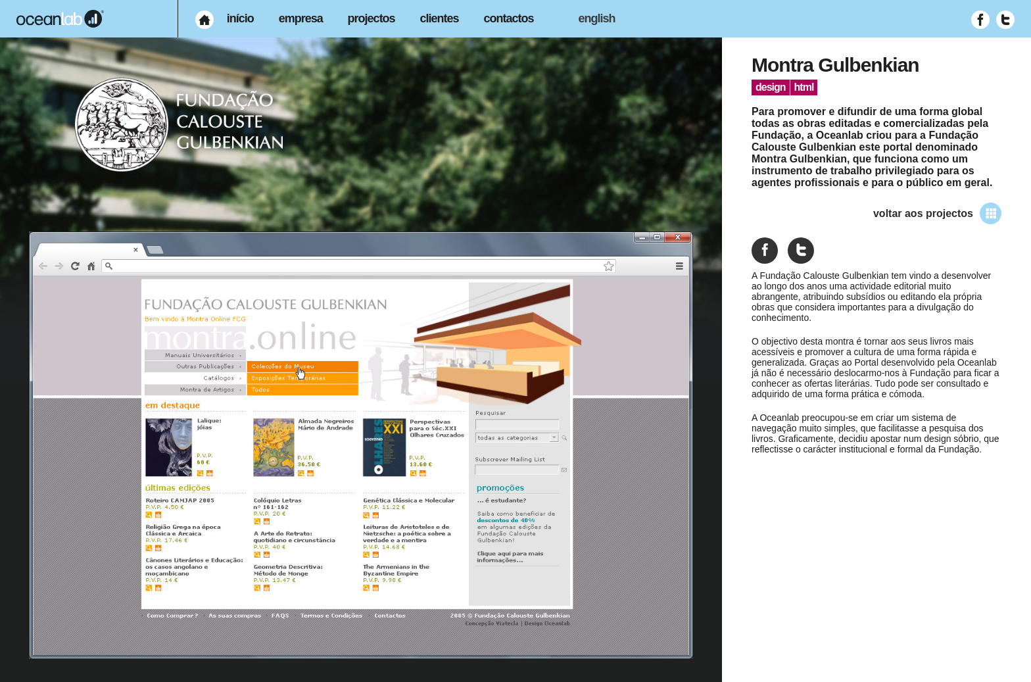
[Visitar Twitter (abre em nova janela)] (1005, 20)
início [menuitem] (240, 18)
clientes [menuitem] (439, 18)
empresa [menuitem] (301, 18)
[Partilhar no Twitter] (801, 250)
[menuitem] (204, 20)
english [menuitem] (596, 18)
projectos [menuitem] (371, 18)
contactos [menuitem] (509, 18)
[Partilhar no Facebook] (765, 250)
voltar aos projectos (937, 213)
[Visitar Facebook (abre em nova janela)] (980, 20)
